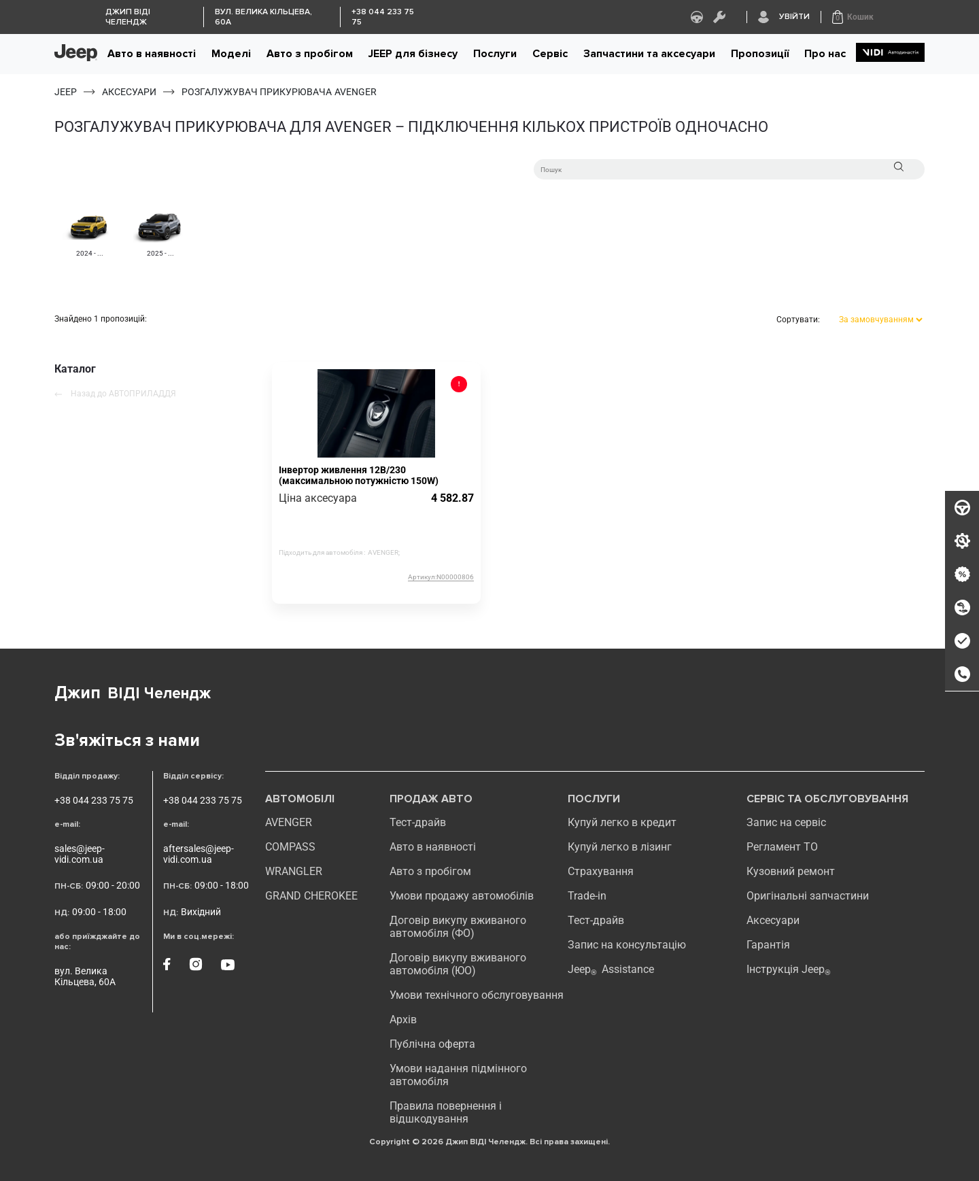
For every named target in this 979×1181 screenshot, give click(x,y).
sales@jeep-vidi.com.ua (79, 854)
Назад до (115, 393)
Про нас (825, 54)
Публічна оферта (432, 1044)
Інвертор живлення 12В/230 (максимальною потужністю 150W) (359, 475)
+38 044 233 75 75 (93, 800)
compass (290, 846)
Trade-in (587, 895)
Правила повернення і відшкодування (446, 1112)
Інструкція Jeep (788, 969)
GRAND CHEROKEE (311, 895)
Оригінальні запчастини (807, 895)
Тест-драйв (418, 822)
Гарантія (768, 944)
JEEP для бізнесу (413, 54)
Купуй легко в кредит (622, 822)
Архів (403, 1019)
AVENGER (288, 822)
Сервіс (550, 54)
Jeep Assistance (611, 969)
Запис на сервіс (786, 822)
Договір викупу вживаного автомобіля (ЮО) (458, 964)
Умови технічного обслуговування (477, 995)
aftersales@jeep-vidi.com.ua (198, 854)
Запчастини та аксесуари (649, 54)
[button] (853, 17)
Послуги (495, 54)
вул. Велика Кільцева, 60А (85, 976)
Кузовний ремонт (790, 871)
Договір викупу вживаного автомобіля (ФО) (458, 927)
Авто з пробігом (310, 54)
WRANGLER (293, 871)
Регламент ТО (782, 846)
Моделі (231, 54)
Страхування (601, 871)
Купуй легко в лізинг (620, 846)
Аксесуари (773, 920)
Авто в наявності (151, 54)
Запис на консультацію (627, 944)
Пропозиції (760, 54)
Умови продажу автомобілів (462, 895)
